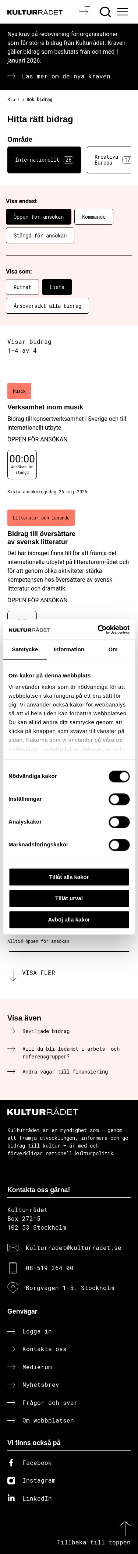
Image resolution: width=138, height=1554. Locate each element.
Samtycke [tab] (25, 649)
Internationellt (44, 159)
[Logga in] (85, 12)
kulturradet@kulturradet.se (73, 1247)
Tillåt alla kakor (69, 877)
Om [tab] (113, 649)
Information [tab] (69, 649)
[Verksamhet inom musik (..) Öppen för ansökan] (69, 439)
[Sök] (106, 12)
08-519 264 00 (50, 1268)
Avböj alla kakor (69, 919)
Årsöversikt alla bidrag (47, 305)
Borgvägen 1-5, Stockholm (70, 1288)
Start (13, 99)
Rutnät (22, 286)
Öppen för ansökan (39, 216)
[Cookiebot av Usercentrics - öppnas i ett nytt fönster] (98, 629)
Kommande (94, 216)
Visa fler (38, 972)
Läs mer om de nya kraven (66, 76)
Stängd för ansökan (40, 235)
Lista (57, 286)
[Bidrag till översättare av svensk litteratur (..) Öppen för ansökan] (69, 582)
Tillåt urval (69, 898)
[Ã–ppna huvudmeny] (123, 11)
